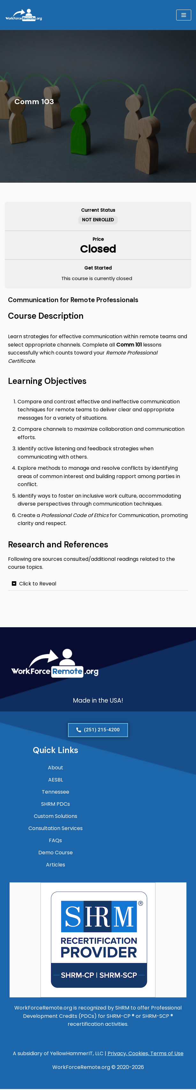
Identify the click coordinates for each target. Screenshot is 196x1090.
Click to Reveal (37, 584)
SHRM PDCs (55, 805)
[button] (98, 584)
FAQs (55, 841)
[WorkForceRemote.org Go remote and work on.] (24, 15)
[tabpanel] (98, 398)
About (55, 768)
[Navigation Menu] (183, 15)
